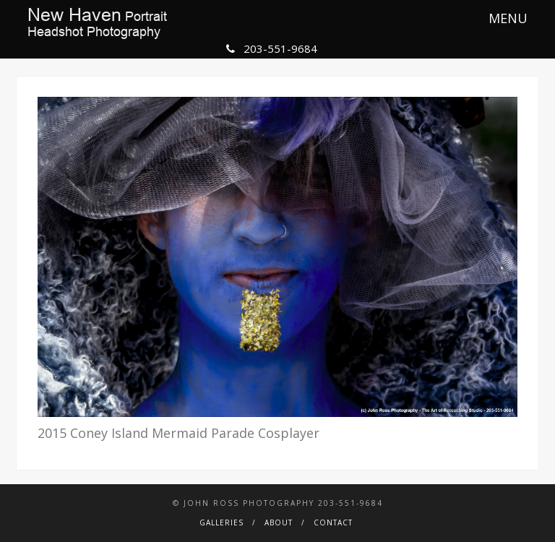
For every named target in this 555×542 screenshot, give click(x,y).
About (278, 522)
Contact (333, 522)
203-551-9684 (271, 48)
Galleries (221, 522)
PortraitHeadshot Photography (97, 23)
